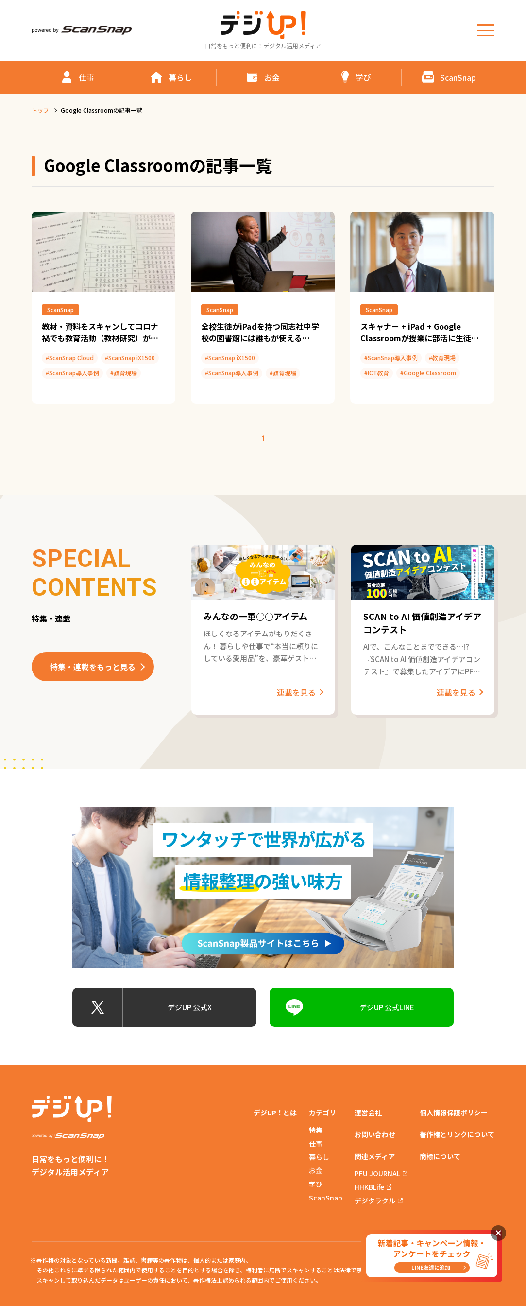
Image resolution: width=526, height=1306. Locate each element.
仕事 (315, 1143)
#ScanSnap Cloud (70, 357)
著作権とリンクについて (457, 1134)
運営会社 (368, 1112)
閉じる (498, 1233)
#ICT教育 (376, 373)
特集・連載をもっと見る (93, 666)
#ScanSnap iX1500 (130, 357)
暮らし (319, 1157)
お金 (315, 1170)
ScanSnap (60, 309)
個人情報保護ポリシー (454, 1112)
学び (315, 1184)
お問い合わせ (375, 1134)
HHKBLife (369, 1187)
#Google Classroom (428, 373)
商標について (440, 1156)
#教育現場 (123, 373)
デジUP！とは (275, 1112)
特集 (315, 1130)
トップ (40, 110)
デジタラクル (375, 1200)
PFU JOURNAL (377, 1173)
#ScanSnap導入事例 (72, 373)
